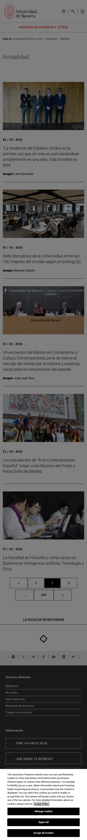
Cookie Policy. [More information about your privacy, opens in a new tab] (41, 803)
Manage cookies (43, 811)
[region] (43, 804)
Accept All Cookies (43, 833)
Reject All (43, 822)
